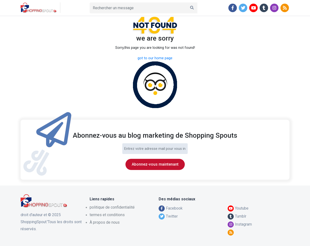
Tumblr (237, 216)
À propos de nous (105, 222)
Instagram (240, 224)
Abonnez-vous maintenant (155, 164)
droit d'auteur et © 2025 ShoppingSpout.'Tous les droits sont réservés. (51, 221)
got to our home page (155, 58)
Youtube (238, 208)
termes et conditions (107, 214)
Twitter (168, 216)
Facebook (171, 208)
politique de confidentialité (112, 207)
